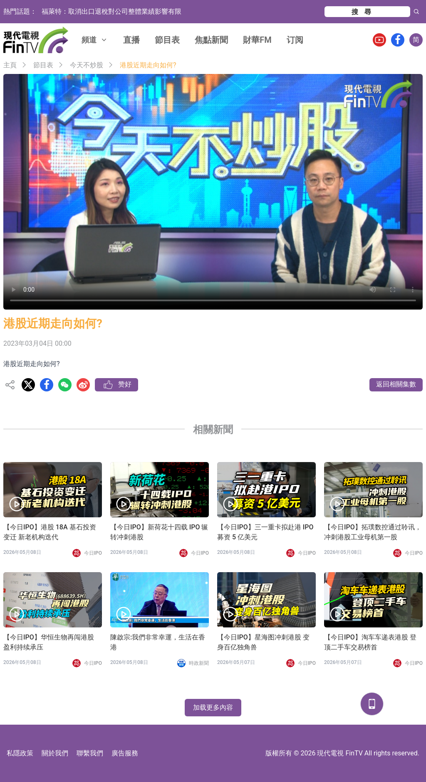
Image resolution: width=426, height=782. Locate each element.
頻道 (95, 39)
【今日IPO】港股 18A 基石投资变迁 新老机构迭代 (49, 532)
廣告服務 (124, 753)
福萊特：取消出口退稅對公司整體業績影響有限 (111, 11)
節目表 (167, 40)
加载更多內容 (213, 707)
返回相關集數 (396, 384)
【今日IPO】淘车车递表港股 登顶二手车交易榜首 (370, 642)
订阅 (295, 40)
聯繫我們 (90, 753)
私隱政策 (20, 753)
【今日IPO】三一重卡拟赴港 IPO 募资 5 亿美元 (265, 532)
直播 (131, 40)
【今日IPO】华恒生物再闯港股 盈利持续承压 (48, 642)
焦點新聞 (211, 40)
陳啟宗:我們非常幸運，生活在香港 (157, 642)
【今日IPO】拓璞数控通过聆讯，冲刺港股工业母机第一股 (372, 532)
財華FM (257, 40)
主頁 (10, 65)
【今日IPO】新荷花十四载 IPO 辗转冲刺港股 (159, 532)
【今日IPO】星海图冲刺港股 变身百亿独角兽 (263, 642)
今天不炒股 (86, 65)
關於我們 (55, 753)
